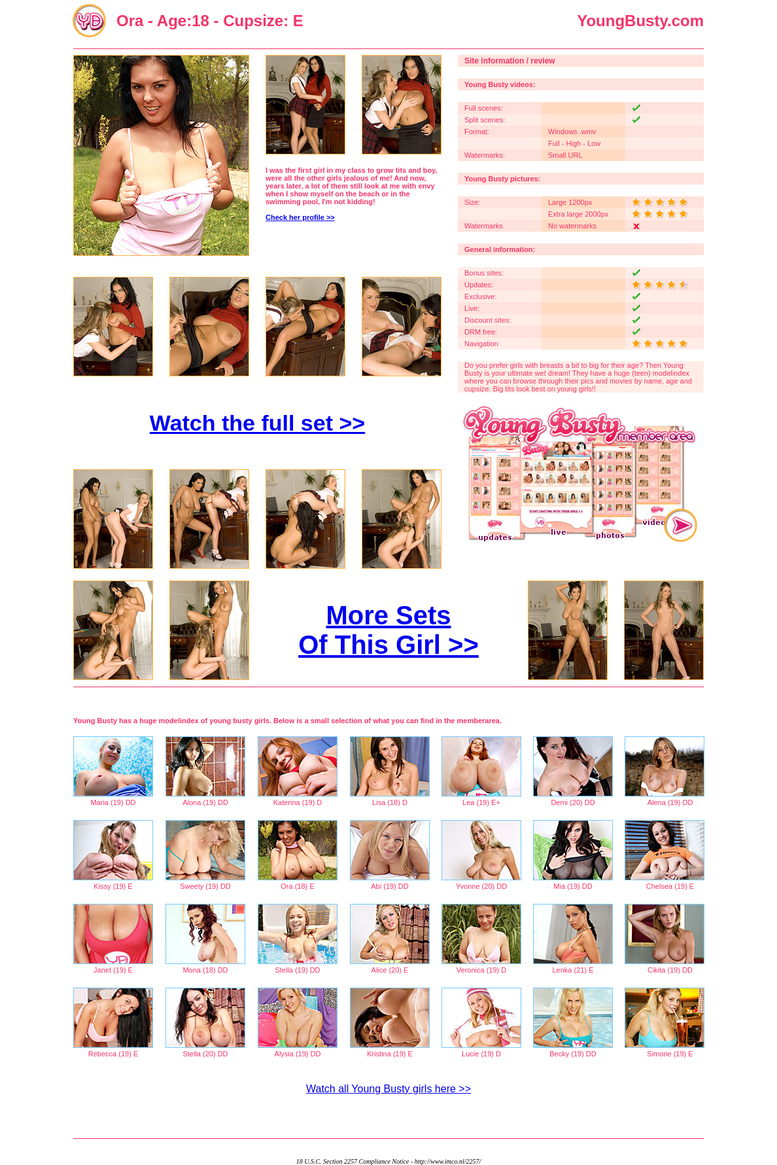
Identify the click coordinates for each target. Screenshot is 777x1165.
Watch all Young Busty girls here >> (388, 1088)
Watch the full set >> (257, 422)
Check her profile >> (300, 217)
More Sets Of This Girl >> (388, 630)
